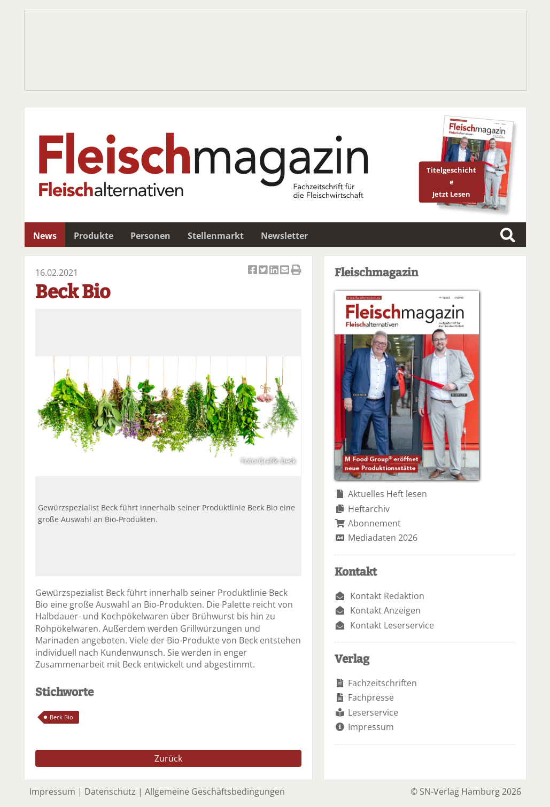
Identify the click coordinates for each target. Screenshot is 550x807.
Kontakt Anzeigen (385, 610)
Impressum (371, 727)
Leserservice (373, 712)
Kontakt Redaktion (387, 596)
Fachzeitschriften (382, 683)
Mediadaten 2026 (382, 538)
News (45, 236)
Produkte (93, 236)
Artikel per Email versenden (285, 271)
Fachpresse (371, 697)
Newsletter (284, 236)
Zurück (168, 758)
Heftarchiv (369, 509)
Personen (150, 236)
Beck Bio (61, 717)
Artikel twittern (264, 271)
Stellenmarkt (216, 236)
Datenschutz (110, 791)
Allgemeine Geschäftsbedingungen (215, 791)
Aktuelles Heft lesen (387, 494)
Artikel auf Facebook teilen (253, 271)
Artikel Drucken (296, 271)
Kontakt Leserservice (392, 625)
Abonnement (374, 523)
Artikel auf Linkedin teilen (274, 271)
